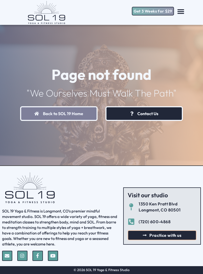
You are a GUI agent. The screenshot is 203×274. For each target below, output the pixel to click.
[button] (180, 11)
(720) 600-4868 (155, 221)
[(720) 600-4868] (131, 221)
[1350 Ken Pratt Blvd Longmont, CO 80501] (131, 206)
